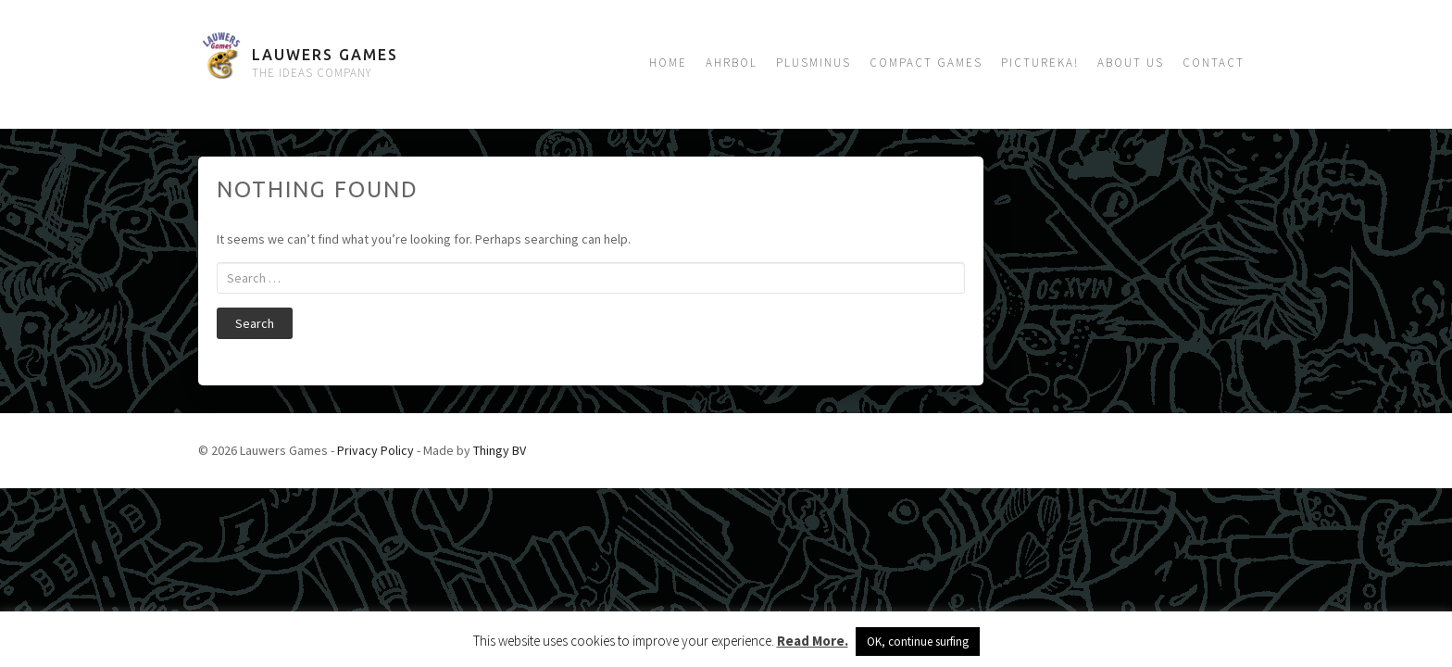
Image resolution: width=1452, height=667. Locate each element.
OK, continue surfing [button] (918, 641)
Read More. (812, 640)
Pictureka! (1040, 62)
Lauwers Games (325, 54)
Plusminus (813, 62)
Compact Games (926, 62)
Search (254, 323)
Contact (1214, 62)
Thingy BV (499, 450)
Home (668, 62)
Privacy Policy (375, 450)
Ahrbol (731, 62)
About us (1130, 62)
